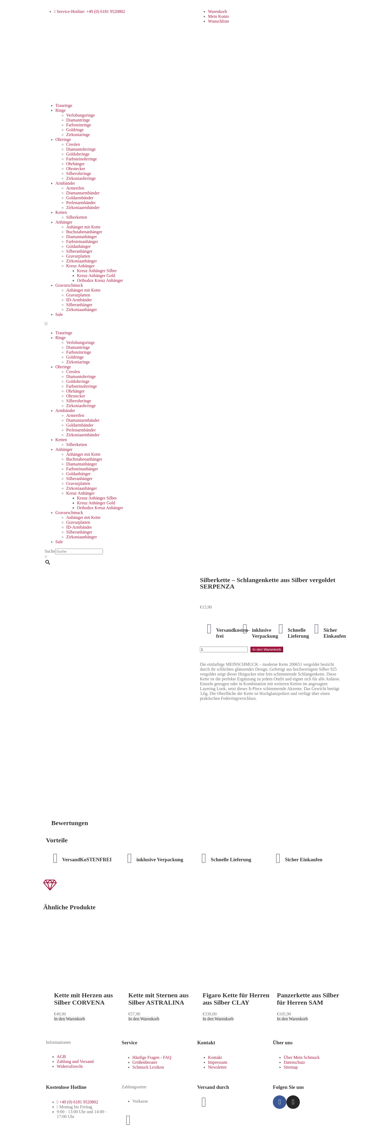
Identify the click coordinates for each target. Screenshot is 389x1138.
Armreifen (75, 188)
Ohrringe (63, 139)
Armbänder (65, 183)
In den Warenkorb (267, 649)
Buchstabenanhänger (84, 231)
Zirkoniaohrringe (81, 178)
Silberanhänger (79, 251)
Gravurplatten (78, 256)
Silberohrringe (78, 173)
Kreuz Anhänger (80, 266)
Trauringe (63, 105)
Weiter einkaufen (29, 1120)
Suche (50, 551)
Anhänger (63, 222)
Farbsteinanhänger (82, 241)
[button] (194, 323)
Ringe (60, 110)
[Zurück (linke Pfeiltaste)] (4, 1135)
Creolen (73, 144)
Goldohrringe (77, 154)
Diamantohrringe (81, 149)
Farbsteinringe (78, 125)
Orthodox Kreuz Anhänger (100, 280)
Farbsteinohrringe (81, 159)
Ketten (61, 212)
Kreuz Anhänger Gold (96, 275)
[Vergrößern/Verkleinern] (4, 1130)
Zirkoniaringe (78, 134)
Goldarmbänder (79, 197)
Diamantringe (78, 120)
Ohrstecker (75, 168)
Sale (59, 314)
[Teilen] (15, 1130)
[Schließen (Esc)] (20, 1130)
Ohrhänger (75, 163)
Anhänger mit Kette (83, 227)
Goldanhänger (78, 246)
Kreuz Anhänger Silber (97, 270)
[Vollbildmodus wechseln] (10, 1130)
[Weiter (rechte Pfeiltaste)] (10, 1135)
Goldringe (75, 129)
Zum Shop (59, 1112)
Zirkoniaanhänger (81, 261)
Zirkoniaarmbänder (83, 207)
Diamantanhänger (81, 236)
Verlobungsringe (80, 115)
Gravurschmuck (69, 285)
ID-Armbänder (79, 300)
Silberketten (76, 217)
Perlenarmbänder (81, 202)
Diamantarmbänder (83, 193)
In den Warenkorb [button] (69, 926)
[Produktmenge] (224, 649)
